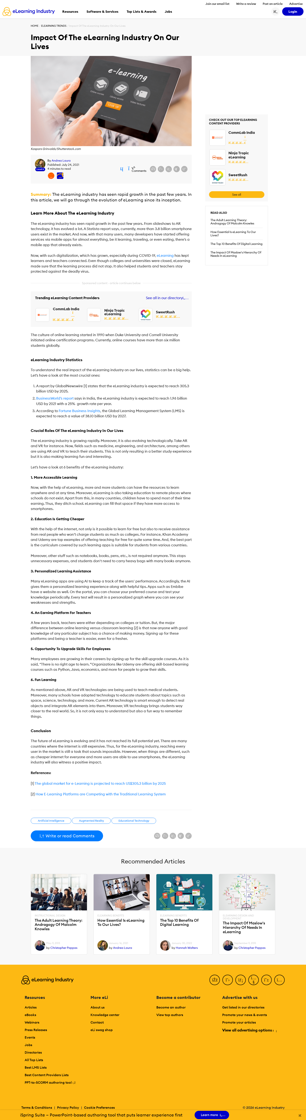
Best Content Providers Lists (47, 1075)
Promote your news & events (244, 1015)
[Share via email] (176, 169)
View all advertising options (249, 1030)
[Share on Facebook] (153, 169)
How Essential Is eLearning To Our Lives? (233, 233)
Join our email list (217, 4)
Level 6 (40, 169)
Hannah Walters (187, 948)
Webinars (32, 1022)
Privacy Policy (68, 1107)
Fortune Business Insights (79, 411)
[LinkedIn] (240, 980)
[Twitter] (227, 980)
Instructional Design (50, 915)
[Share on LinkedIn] (169, 169)
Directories (33, 1052)
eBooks (30, 1015)
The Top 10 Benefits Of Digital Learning (236, 244)
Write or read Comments (66, 835)
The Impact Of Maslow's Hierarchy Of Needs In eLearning (235, 254)
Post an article (273, 4)
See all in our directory (166, 298)
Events (30, 1037)
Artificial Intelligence (51, 820)
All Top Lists (34, 1060)
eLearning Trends (53, 25)
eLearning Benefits (110, 915)
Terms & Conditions (36, 1107)
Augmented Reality (91, 820)
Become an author (171, 1007)
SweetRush (165, 312)
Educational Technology (134, 820)
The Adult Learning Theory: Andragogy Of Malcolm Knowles (232, 221)
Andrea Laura (61, 160)
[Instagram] (279, 980)
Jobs (28, 1045)
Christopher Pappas (63, 948)
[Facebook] (214, 980)
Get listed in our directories (243, 1007)
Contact (97, 1022)
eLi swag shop (102, 1030)
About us (98, 1007)
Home (34, 25)
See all (236, 194)
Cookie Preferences (99, 1107)
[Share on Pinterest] (184, 169)
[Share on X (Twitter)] (161, 169)
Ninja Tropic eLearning (114, 312)
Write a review (246, 4)
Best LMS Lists (36, 1067)
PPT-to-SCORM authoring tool (50, 1082)
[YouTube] (253, 980)
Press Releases (36, 1030)
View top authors (169, 1015)
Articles (31, 1007)
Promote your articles (239, 1022)
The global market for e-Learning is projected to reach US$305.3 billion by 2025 (100, 783)
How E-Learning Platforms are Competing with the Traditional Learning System (101, 794)
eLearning (165, 255)
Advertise (296, 4)
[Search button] (275, 11)
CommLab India (66, 309)
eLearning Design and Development (238, 917)
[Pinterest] (266, 980)
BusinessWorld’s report (55, 398)
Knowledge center (105, 1015)
